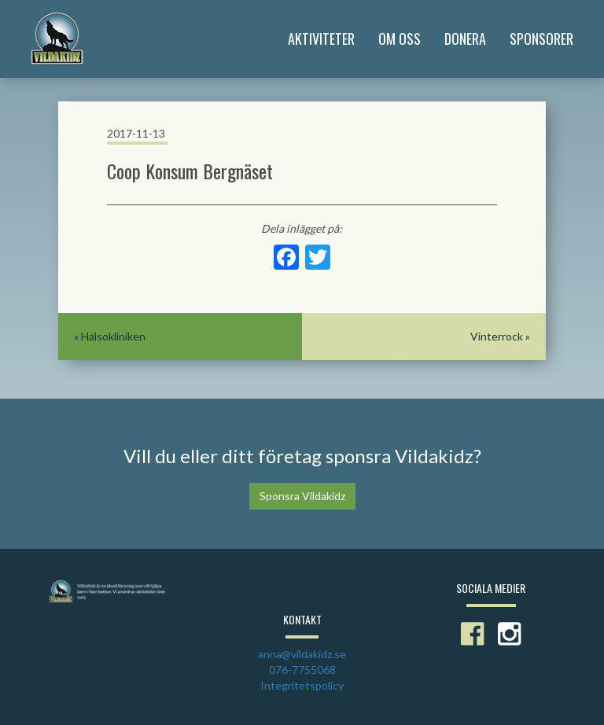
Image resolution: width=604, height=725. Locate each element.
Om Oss (399, 38)
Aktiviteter (321, 38)
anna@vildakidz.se (302, 654)
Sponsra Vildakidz (302, 495)
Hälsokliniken (113, 336)
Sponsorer (541, 38)
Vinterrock (496, 336)
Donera (465, 38)
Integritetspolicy (302, 685)
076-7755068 (302, 669)
